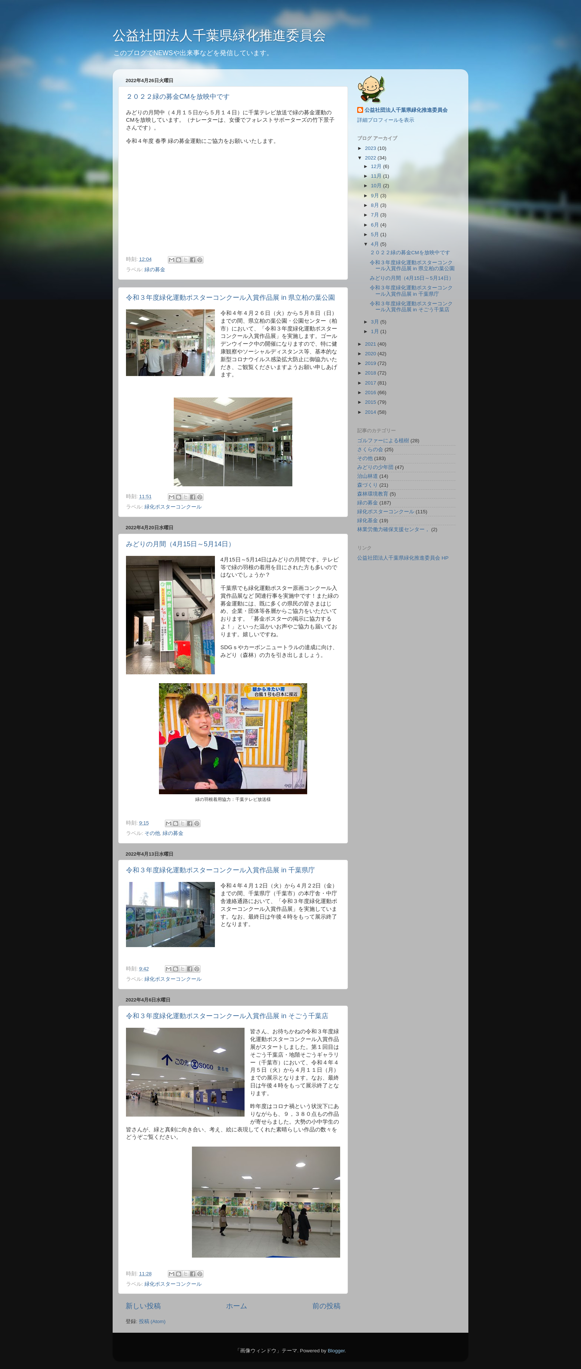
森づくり (367, 485)
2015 (371, 402)
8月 (375, 205)
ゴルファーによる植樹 (383, 440)
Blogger (336, 1350)
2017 (371, 383)
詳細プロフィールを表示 (385, 120)
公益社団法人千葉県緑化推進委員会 (219, 35)
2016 (371, 392)
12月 (377, 166)
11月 (377, 176)
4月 (375, 244)
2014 (371, 412)
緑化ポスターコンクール (173, 507)
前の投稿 (326, 1306)
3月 (375, 322)
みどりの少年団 (375, 467)
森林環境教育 (372, 494)
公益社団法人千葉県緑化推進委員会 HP (403, 558)
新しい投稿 (143, 1306)
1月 (375, 331)
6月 (375, 225)
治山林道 (367, 476)
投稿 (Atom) (152, 1321)
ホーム (236, 1306)
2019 (371, 363)
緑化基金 (367, 520)
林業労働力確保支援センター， (393, 529)
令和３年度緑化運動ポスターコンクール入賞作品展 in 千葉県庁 (220, 870)
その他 (152, 833)
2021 (371, 344)
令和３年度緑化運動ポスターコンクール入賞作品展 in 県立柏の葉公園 (230, 297)
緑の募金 (155, 269)
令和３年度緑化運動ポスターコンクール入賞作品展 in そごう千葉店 (227, 1016)
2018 (371, 373)
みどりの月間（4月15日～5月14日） (180, 544)
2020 (371, 353)
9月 (375, 195)
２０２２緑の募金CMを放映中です (178, 96)
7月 (375, 215)
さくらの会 (370, 449)
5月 (375, 234)
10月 (377, 185)
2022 (371, 158)
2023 (371, 148)
